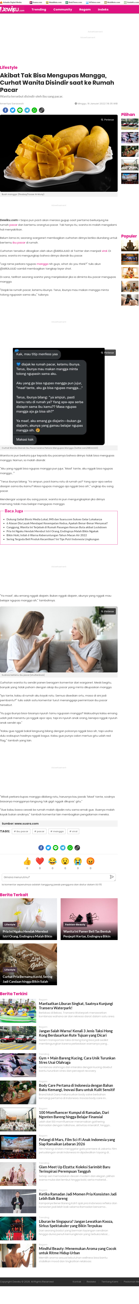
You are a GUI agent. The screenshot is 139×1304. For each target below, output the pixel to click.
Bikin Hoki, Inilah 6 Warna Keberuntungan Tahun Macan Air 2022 (47, 535)
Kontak (77, 1281)
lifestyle (10, 924)
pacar (13, 225)
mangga (42, 264)
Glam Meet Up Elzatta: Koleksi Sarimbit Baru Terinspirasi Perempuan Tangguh (74, 1169)
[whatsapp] (34, 110)
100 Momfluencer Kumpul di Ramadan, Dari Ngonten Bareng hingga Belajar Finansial (74, 1114)
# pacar (39, 831)
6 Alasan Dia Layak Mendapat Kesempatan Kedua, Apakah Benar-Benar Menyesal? (57, 523)
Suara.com (37, 2)
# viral (73, 831)
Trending (38, 9)
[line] (20, 110)
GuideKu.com (133, 2)
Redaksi (91, 1281)
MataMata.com (55, 2)
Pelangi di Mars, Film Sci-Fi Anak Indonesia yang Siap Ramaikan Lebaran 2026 (77, 1141)
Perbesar (107, 119)
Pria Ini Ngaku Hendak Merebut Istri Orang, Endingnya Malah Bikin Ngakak (52, 531)
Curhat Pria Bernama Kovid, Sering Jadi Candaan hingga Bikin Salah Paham (27, 979)
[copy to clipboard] (41, 110)
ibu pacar (19, 242)
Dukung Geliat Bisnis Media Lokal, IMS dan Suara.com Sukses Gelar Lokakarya (54, 519)
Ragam (85, 9)
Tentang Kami (110, 1281)
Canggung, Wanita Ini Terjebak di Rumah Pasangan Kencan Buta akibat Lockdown (57, 527)
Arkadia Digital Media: (12, 2)
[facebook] (5, 110)
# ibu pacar (21, 831)
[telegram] (27, 110)
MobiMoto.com (113, 2)
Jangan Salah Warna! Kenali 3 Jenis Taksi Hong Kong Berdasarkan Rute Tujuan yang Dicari (76, 1033)
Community (62, 9)
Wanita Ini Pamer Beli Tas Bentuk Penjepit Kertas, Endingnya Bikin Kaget (87, 934)
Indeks (103, 9)
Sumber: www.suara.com (20, 823)
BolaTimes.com (75, 2)
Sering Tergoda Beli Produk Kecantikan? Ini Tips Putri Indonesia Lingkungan (53, 539)
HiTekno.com (94, 2)
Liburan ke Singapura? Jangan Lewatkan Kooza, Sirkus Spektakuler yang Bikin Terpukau (76, 1223)
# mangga (57, 831)
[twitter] (12, 110)
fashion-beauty (75, 924)
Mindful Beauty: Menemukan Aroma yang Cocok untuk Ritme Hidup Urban (77, 1250)
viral (104, 251)
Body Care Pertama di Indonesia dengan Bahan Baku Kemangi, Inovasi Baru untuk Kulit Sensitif (77, 1087)
